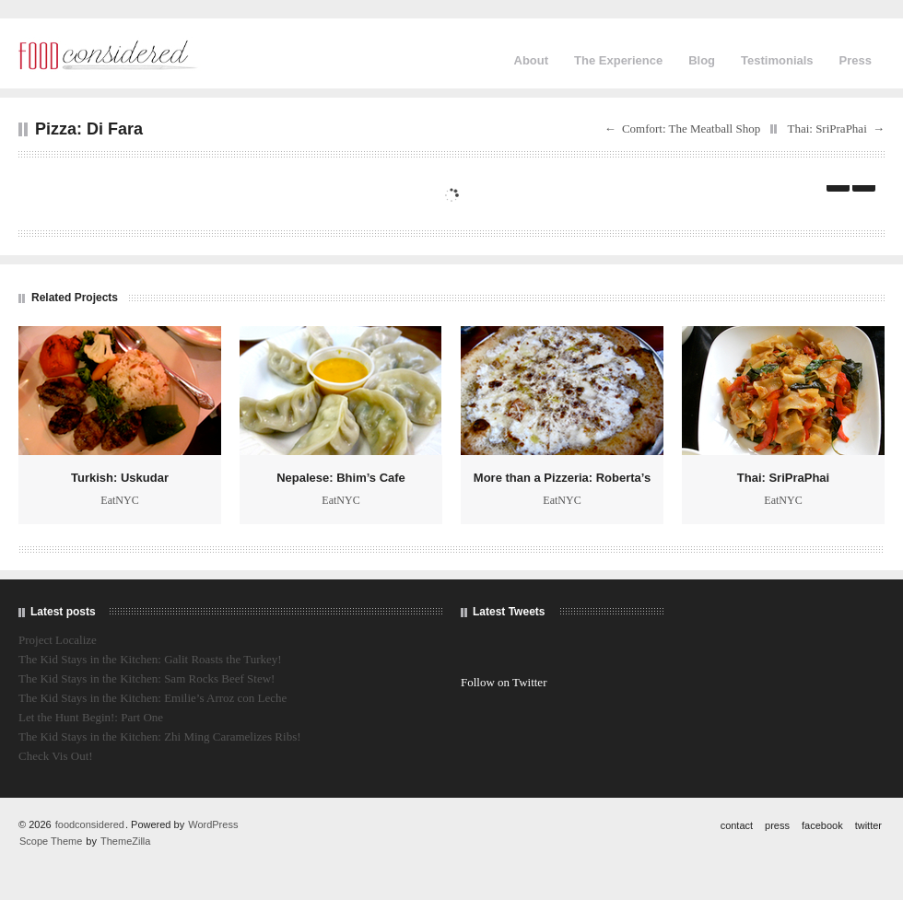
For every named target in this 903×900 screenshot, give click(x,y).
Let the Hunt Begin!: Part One (90, 717)
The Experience (618, 60)
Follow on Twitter (503, 682)
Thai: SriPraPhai (826, 128)
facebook (822, 825)
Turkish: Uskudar (120, 478)
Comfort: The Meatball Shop (691, 128)
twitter (868, 825)
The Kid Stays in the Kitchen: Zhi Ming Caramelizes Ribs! (159, 736)
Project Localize (57, 640)
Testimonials (777, 60)
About (531, 60)
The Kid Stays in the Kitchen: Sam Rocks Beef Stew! (146, 678)
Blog (701, 60)
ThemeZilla (125, 841)
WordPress (213, 824)
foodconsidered (89, 824)
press (777, 825)
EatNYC (119, 500)
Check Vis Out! (55, 756)
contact (737, 825)
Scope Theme (50, 841)
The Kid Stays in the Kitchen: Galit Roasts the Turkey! (150, 659)
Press (855, 60)
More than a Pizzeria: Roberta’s (562, 478)
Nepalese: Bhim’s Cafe (340, 478)
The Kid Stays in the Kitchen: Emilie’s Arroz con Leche (152, 698)
